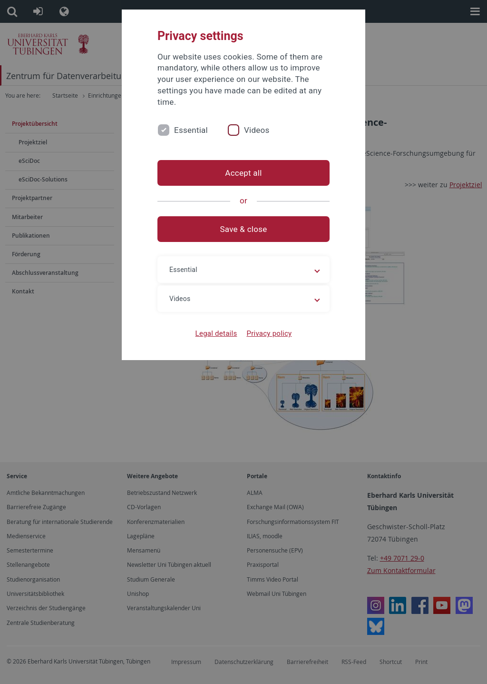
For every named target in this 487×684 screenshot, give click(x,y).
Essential (191, 130)
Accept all (243, 173)
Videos (257, 130)
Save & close (243, 229)
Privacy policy (269, 333)
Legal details (216, 333)
